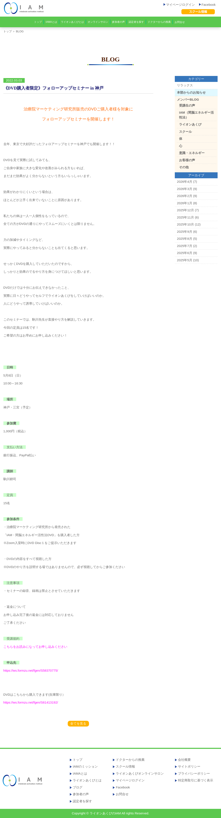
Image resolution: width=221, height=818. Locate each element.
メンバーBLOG (188, 99)
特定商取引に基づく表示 (195, 780)
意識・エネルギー (192, 153)
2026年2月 (184, 196)
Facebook (207, 4)
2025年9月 (184, 231)
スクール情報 (125, 766)
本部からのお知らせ (191, 92)
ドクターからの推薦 (159, 21)
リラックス (185, 85)
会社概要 (184, 759)
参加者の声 (118, 21)
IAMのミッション (85, 766)
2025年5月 (184, 260)
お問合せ (180, 22)
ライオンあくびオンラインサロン (140, 773)
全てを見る (78, 723)
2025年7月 (184, 246)
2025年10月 (185, 224)
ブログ (77, 787)
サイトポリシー (189, 766)
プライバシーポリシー (194, 773)
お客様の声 (187, 160)
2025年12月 (185, 210)
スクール (185, 131)
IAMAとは (51, 21)
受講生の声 (187, 105)
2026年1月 (184, 203)
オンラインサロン (98, 21)
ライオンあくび (190, 124)
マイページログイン (179, 4)
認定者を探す (136, 21)
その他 (184, 167)
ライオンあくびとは (72, 21)
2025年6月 (184, 253)
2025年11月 (185, 217)
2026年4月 (184, 181)
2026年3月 (184, 189)
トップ (38, 21)
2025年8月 (184, 238)
